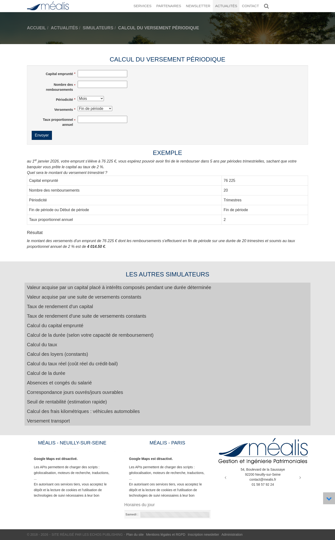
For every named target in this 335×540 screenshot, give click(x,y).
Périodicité (64, 100)
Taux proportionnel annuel (58, 122)
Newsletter (198, 6)
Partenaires (168, 6)
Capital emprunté (59, 74)
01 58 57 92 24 (263, 484)
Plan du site (135, 534)
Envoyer (42, 135)
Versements (63, 110)
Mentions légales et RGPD (165, 534)
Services (142, 6)
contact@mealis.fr (262, 479)
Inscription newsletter (203, 534)
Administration (232, 534)
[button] (224, 475)
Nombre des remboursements (59, 87)
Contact (250, 6)
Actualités (226, 6)
